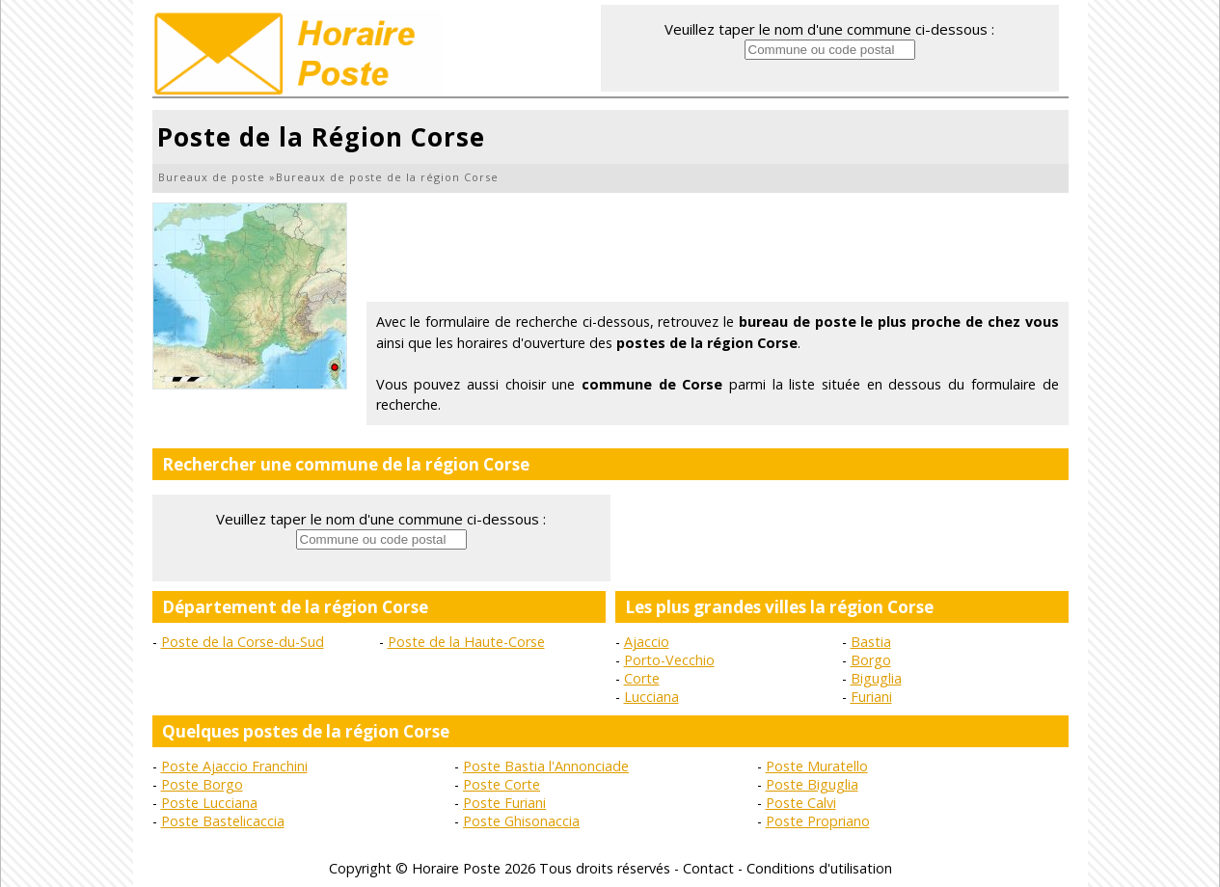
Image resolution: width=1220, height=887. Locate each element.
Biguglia (876, 678)
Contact (708, 868)
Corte (642, 678)
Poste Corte (501, 784)
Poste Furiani (504, 802)
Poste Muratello (817, 766)
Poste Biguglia (812, 784)
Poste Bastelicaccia (223, 821)
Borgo (871, 660)
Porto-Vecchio (669, 660)
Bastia (871, 641)
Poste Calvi (801, 802)
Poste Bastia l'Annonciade (546, 766)
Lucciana (651, 696)
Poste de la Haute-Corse (466, 641)
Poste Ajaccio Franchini (234, 766)
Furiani (871, 696)
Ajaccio (646, 641)
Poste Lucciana (209, 802)
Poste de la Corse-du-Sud (242, 641)
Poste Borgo (202, 784)
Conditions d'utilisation (819, 868)
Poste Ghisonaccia (521, 821)
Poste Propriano (818, 821)
